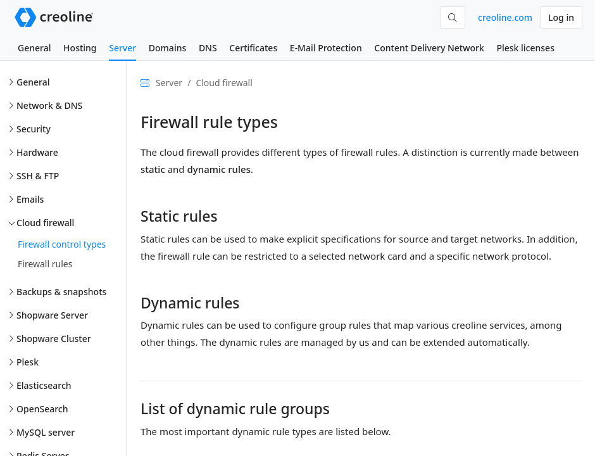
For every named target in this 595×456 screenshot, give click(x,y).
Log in (561, 17)
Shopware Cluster (53, 338)
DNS (208, 48)
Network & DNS (49, 105)
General (34, 48)
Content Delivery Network (429, 48)
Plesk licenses (525, 48)
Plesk (27, 362)
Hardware (37, 152)
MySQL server (45, 432)
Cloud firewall (45, 223)
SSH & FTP (37, 176)
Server (122, 48)
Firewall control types (62, 244)
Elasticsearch (44, 385)
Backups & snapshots (61, 292)
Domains (167, 48)
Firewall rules (45, 264)
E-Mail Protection (326, 48)
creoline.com (505, 17)
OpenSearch (42, 409)
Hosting (79, 48)
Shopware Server (52, 315)
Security (33, 129)
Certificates (253, 48)
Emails (30, 199)
